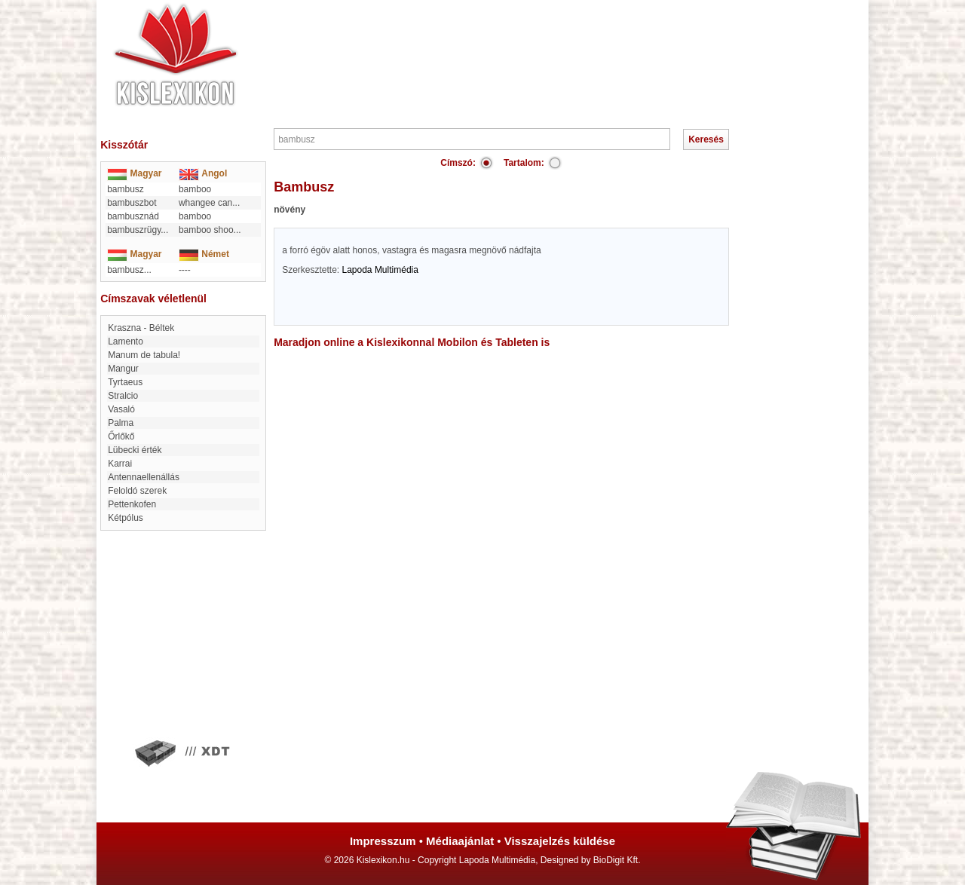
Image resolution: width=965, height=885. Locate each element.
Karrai (120, 463)
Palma (120, 423)
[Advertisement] (527, 45)
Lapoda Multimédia (380, 270)
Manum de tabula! (144, 355)
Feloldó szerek (137, 490)
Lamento (125, 341)
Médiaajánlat (460, 840)
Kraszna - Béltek (141, 328)
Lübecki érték (134, 450)
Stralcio (123, 395)
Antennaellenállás (143, 477)
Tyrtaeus (125, 382)
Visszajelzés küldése (559, 840)
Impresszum (383, 840)
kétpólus (125, 518)
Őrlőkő (121, 436)
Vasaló (121, 409)
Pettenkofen (132, 504)
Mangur (123, 368)
